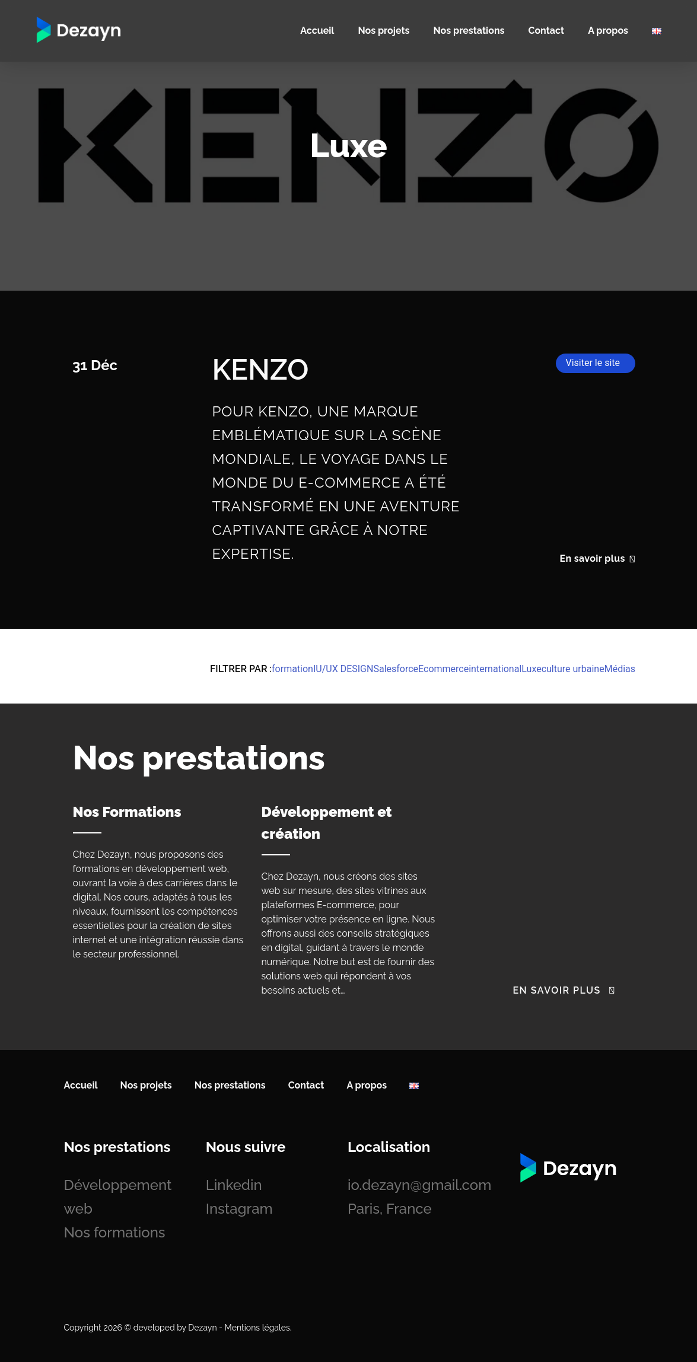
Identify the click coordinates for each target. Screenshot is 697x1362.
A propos (608, 30)
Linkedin (234, 1185)
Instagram (239, 1208)
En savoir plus (597, 559)
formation (292, 668)
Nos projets (383, 30)
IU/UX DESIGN (343, 668)
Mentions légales (257, 1327)
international (495, 668)
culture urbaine (573, 668)
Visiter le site (592, 362)
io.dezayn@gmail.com (419, 1185)
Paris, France (390, 1208)
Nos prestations (469, 30)
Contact (546, 30)
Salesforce (395, 668)
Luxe (531, 668)
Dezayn (202, 1327)
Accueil (317, 30)
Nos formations (115, 1232)
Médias (619, 668)
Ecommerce (443, 668)
